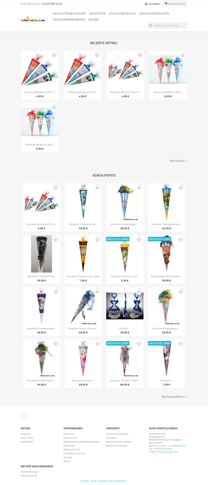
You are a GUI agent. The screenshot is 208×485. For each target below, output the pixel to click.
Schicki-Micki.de (29, 475)
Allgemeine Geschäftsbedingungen (81, 441)
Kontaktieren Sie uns (74, 453)
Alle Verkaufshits (174, 397)
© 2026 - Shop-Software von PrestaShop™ (104, 481)
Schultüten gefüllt (122, 13)
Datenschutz (70, 437)
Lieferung (68, 433)
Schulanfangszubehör (69, 19)
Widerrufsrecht (71, 449)
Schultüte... (166, 380)
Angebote (26, 433)
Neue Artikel (27, 437)
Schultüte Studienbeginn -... (124, 224)
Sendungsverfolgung (117, 433)
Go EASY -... (125, 328)
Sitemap (67, 457)
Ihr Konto (113, 428)
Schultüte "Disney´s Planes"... (83, 328)
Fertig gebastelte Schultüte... (166, 276)
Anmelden (111, 437)
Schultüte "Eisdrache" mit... (83, 224)
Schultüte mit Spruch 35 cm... (40, 92)
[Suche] (167, 26)
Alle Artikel (178, 161)
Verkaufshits (27, 441)
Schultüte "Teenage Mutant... (166, 224)
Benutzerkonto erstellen (119, 441)
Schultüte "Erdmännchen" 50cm (83, 276)
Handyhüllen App (29, 471)
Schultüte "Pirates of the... (41, 276)
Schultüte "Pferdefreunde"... (41, 328)
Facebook (24, 415)
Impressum (69, 445)
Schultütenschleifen (154, 13)
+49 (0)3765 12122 (51, 3)
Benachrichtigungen (116, 445)
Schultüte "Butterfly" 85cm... (124, 380)
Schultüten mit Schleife (69, 13)
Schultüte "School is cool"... (125, 276)
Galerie (94, 19)
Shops (66, 461)
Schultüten (97, 13)
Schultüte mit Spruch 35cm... (168, 92)
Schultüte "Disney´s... (83, 380)
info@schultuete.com (167, 451)
